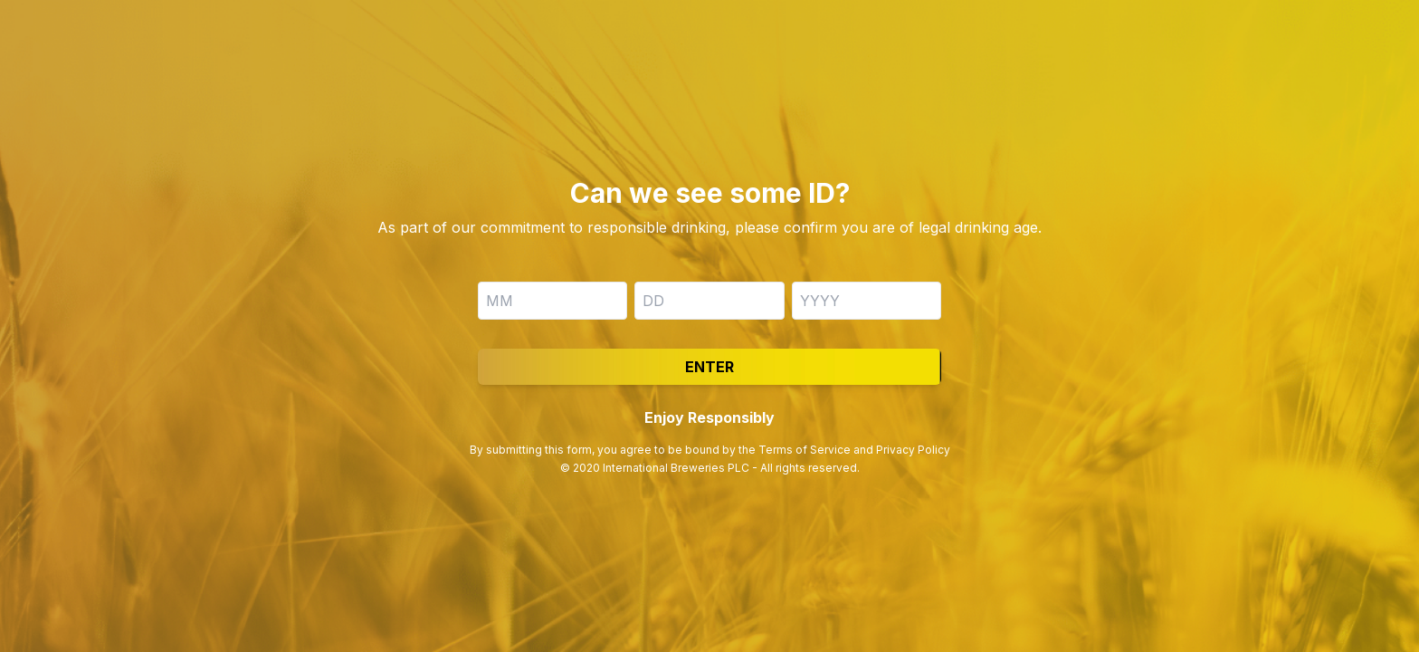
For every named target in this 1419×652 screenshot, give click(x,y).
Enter (709, 367)
